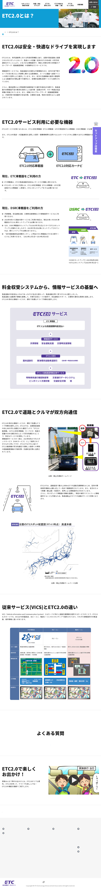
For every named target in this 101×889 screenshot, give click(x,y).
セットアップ (56, 852)
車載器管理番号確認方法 (60, 873)
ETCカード (56, 846)
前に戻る (8, 815)
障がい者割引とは (32, 865)
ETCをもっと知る (70, 4)
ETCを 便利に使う (47, 4)
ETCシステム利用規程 (83, 844)
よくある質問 (81, 847)
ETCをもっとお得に (33, 841)
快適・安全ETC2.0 (13, 32)
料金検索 (30, 856)
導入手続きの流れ (58, 843)
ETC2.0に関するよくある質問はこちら (50, 745)
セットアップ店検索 (87, 852)
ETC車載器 (56, 849)
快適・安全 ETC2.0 (36, 4)
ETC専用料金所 (31, 847)
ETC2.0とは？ (7, 846)
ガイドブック (31, 862)
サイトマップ (85, 856)
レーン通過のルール (58, 864)
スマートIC (30, 850)
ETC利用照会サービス (33, 853)
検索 (94, 7)
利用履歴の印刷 (31, 859)
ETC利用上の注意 (58, 861)
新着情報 (80, 4)
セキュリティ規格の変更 (25, 4)
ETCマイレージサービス (34, 844)
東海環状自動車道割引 (9, 857)
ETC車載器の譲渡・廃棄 (60, 855)
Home (3, 32)
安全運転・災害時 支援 (9, 866)
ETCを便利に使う (36, 833)
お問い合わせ (93, 2)
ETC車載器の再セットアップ (61, 858)
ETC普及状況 (81, 841)
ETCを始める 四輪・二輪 (59, 4)
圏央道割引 (6, 854)
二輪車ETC (56, 870)
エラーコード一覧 (58, 867)
